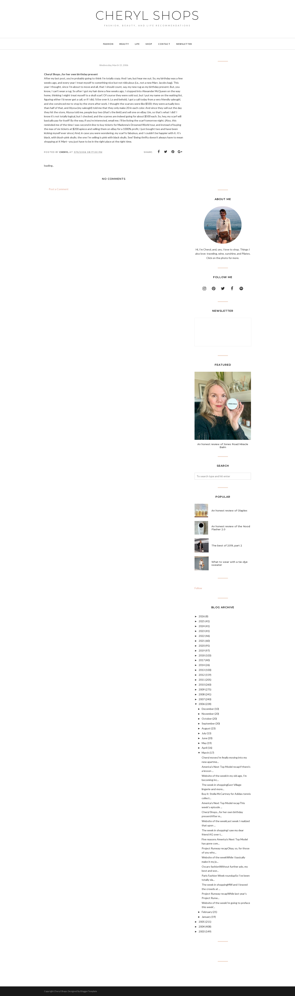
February (207, 911)
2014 (202, 665)
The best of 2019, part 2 (226, 545)
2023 (202, 631)
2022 (202, 635)
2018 (202, 655)
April (204, 747)
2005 (202, 921)
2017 (202, 660)
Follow (198, 588)
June (204, 738)
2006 (202, 703)
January (206, 916)
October (207, 718)
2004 (202, 926)
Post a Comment (58, 189)
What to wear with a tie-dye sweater (229, 563)
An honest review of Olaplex (229, 510)
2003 (202, 931)
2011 (202, 679)
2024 (202, 626)
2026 (202, 616)
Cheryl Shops (147, 15)
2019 (202, 650)
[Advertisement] (223, 125)
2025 (202, 621)
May (204, 743)
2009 (202, 689)
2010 (202, 684)
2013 (202, 669)
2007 (202, 699)
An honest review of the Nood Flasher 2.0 (230, 528)
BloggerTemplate (88, 991)
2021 (202, 640)
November (208, 713)
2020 (202, 645)
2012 (202, 674)
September (208, 723)
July (204, 733)
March (205, 752)
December (208, 708)
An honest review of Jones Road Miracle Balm (222, 446)
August (206, 728)
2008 (202, 694)
